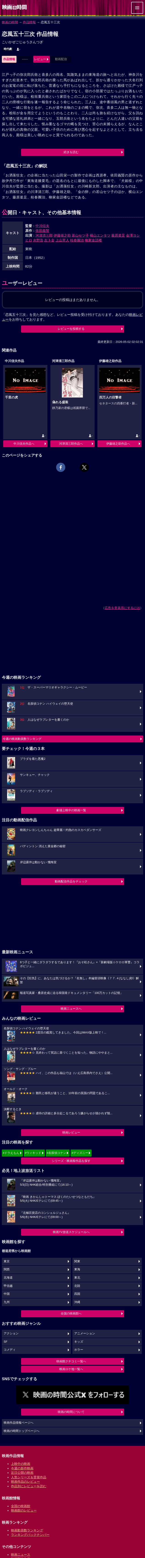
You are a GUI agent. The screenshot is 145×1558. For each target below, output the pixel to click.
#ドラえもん (11, 1153)
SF (5, 1341)
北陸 (77, 1286)
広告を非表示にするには (122, 608)
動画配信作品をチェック (71, 881)
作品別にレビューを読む (28, 1486)
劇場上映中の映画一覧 (71, 810)
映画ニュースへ (71, 1008)
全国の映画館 (20, 1506)
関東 (77, 1261)
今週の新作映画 (22, 1468)
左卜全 (49, 240)
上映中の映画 (20, 1464)
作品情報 (29, 22)
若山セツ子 (80, 235)
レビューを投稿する (71, 328)
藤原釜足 (118, 235)
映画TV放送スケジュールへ (71, 1232)
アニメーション (84, 1333)
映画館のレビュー (24, 1510)
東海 (77, 1269)
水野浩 (38, 240)
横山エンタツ (100, 235)
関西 (7, 1269)
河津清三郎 (44, 235)
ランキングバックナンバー (30, 1534)
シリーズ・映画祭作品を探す (71, 1161)
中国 (7, 1294)
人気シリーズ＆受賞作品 (28, 1477)
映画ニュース (20, 1554)
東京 (7, 1261)
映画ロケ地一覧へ (71, 1369)
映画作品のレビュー (25, 1481)
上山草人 (62, 240)
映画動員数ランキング (27, 1530)
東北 (77, 1277)
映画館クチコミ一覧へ (71, 1361)
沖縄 (77, 1302)
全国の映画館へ (71, 1313)
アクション (11, 1333)
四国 (77, 1294)
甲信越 (8, 1286)
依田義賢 (42, 231)
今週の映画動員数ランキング (22, 739)
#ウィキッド (33, 1153)
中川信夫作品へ (24, 443)
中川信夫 (42, 226)
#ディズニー (79, 1153)
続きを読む (71, 152)
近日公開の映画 (22, 1472)
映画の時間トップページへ (21, 1431)
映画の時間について (71, 1412)
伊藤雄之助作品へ (118, 443)
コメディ (10, 1349)
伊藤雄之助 (62, 235)
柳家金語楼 (93, 240)
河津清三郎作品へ (71, 443)
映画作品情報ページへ (18, 1422)
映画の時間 (10, 22)
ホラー (78, 1349)
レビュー (40, 59)
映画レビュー (71, 1132)
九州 (7, 1302)
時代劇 (8, 49)
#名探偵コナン (56, 1153)
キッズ (78, 1341)
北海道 (8, 1277)
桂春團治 (77, 240)
